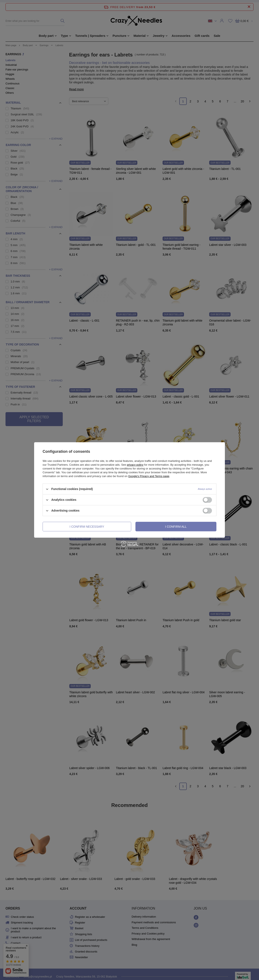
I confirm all (176, 526)
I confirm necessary (87, 526)
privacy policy (135, 464)
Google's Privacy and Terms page (148, 476)
